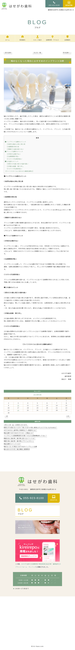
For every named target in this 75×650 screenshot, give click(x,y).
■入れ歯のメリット (12, 161)
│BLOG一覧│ (37, 52)
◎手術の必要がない (14, 154)
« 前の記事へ (8, 52)
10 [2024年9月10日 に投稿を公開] (18, 405)
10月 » (68, 416)
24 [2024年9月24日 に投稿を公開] (18, 410)
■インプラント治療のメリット (15, 142)
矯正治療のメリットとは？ (12, 444)
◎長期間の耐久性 (13, 147)
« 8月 (6, 416)
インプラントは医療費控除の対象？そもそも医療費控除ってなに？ (25, 436)
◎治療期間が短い (13, 156)
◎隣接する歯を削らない (15, 149)
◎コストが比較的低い (14, 159)
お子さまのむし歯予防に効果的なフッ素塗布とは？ (20, 430)
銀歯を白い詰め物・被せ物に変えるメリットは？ (20, 438)
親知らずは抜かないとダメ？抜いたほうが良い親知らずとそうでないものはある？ (30, 427)
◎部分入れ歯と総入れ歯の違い (17, 164)
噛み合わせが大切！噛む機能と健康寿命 (17, 449)
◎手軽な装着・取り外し (15, 166)
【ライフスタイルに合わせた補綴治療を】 (19, 171)
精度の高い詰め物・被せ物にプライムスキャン (19, 441)
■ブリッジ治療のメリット (14, 151)
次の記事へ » (67, 52)
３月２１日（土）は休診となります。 (16, 425)
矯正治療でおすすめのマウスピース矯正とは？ (19, 433)
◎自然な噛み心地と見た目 (16, 144)
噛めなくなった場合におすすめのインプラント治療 (20, 446)
